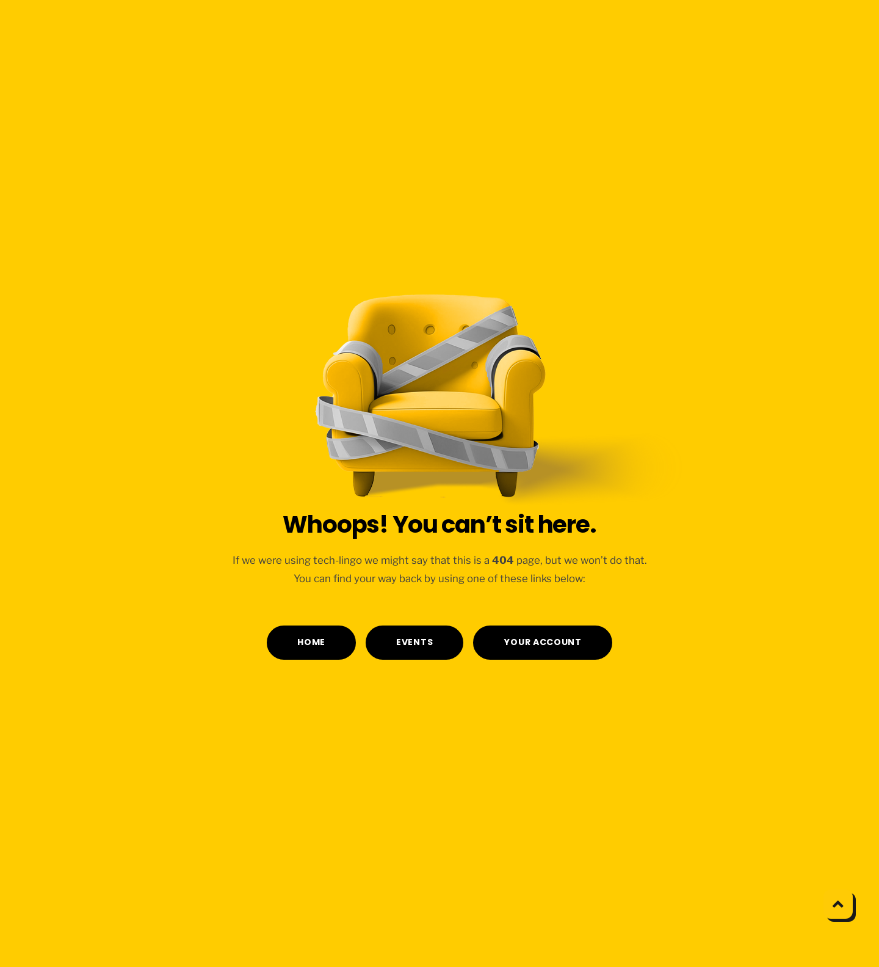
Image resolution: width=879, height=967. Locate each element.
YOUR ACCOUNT (542, 642)
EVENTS (414, 642)
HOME (311, 642)
